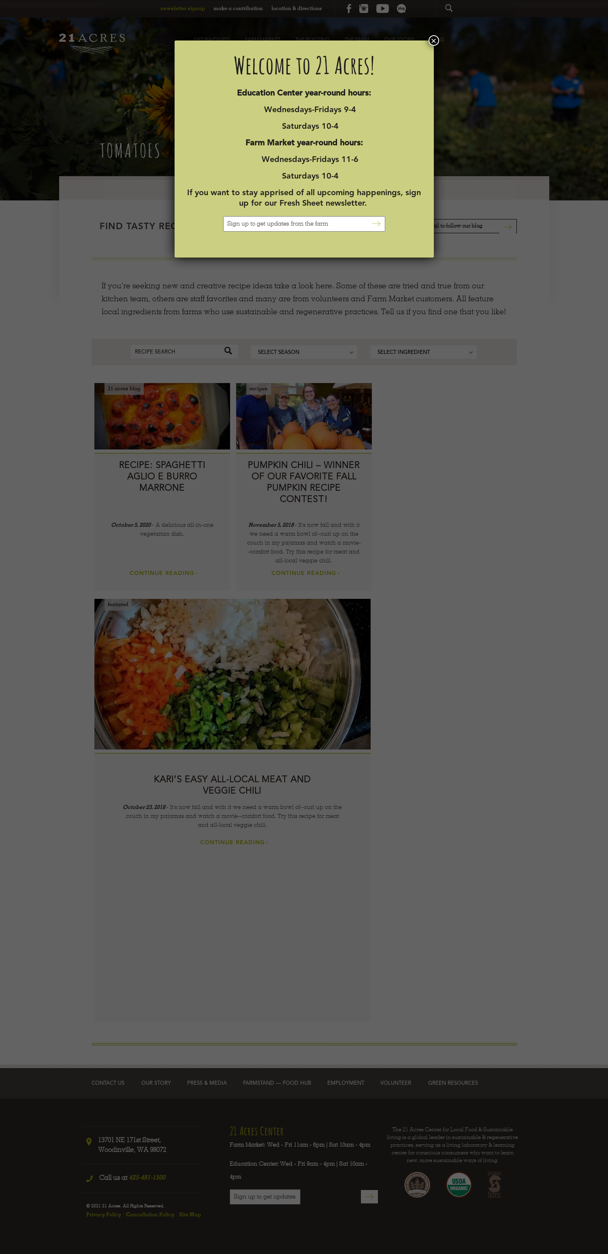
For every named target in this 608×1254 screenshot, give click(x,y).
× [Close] (433, 40)
